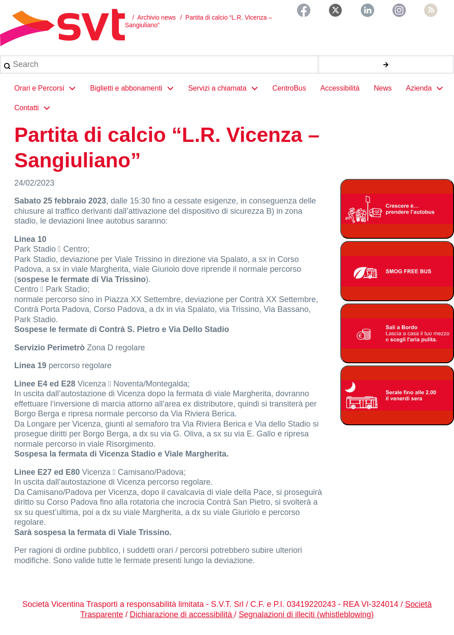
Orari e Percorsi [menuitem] (48, 88)
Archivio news (156, 17)
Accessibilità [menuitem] (339, 88)
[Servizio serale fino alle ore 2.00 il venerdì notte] (397, 397)
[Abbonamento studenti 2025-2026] (397, 209)
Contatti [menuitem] (36, 108)
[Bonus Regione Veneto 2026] (397, 334)
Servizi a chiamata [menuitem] (226, 88)
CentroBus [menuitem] (289, 88)
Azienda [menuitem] (428, 88)
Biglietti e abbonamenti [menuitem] (135, 88)
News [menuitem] (383, 88)
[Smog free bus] (397, 272)
